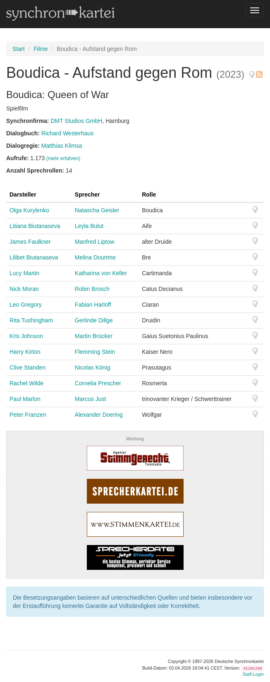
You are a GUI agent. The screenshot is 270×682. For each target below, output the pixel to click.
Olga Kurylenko (29, 210)
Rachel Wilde (26, 383)
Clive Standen (27, 367)
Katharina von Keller (101, 273)
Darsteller (23, 194)
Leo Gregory (26, 304)
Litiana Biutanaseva (35, 226)
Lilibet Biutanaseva (34, 257)
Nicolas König (92, 367)
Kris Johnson (26, 336)
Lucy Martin (24, 273)
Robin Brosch (92, 289)
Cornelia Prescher (98, 383)
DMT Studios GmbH (76, 121)
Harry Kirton (25, 351)
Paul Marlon (25, 399)
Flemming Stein (95, 351)
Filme (40, 49)
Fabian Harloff (93, 304)
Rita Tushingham (31, 320)
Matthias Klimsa (61, 145)
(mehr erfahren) (63, 158)
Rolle (149, 194)
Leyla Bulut (89, 226)
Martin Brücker (93, 336)
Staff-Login (253, 674)
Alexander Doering (99, 414)
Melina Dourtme (95, 257)
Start (18, 49)
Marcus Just (90, 399)
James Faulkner (30, 241)
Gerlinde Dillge (94, 320)
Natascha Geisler (97, 210)
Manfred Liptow (95, 241)
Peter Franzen (28, 414)
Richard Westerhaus (67, 133)
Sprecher (87, 194)
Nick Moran (24, 289)
